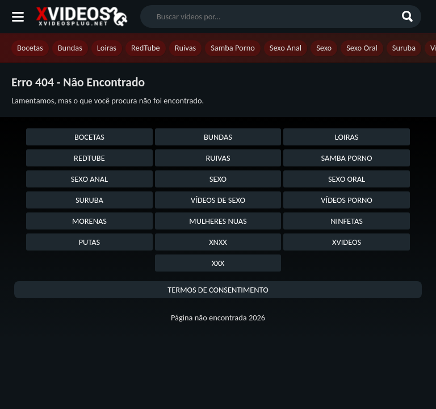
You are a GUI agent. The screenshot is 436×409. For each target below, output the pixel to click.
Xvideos (346, 242)
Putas (89, 242)
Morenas (89, 221)
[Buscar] (408, 16)
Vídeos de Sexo (218, 200)
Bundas (70, 48)
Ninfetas (346, 221)
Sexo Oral (362, 48)
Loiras (106, 48)
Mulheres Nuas (217, 221)
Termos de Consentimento (217, 290)
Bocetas (30, 48)
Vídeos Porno (346, 200)
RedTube (145, 48)
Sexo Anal (285, 48)
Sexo (324, 48)
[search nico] (271, 16)
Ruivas (185, 48)
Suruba (404, 48)
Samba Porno (233, 48)
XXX (218, 263)
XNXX (218, 242)
